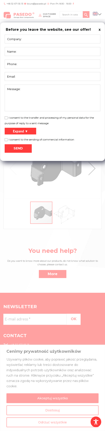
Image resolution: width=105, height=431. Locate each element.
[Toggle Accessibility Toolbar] (96, 422)
